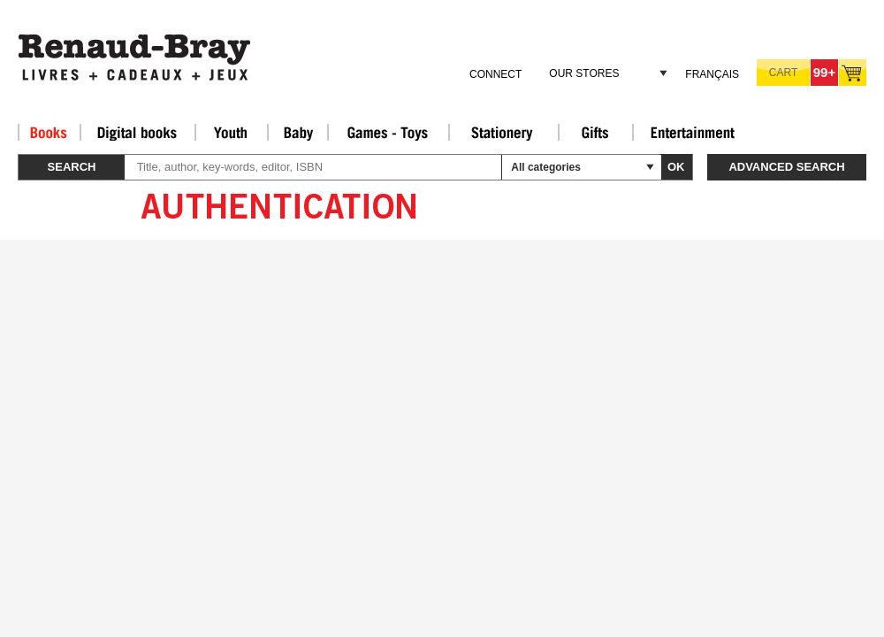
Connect (495, 74)
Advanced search (786, 166)
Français (712, 74)
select (650, 167)
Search (72, 166)
